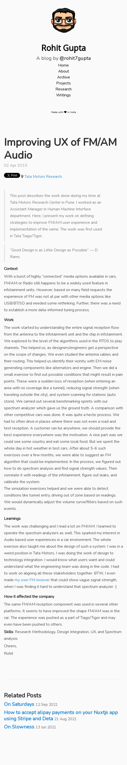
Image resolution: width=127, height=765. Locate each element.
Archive (63, 77)
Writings (63, 95)
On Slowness (30, 727)
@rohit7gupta (75, 58)
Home (63, 65)
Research (63, 89)
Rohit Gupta (63, 47)
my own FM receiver (32, 580)
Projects (63, 83)
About (63, 71)
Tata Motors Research (43, 176)
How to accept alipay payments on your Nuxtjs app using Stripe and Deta (61, 715)
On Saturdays (31, 704)
